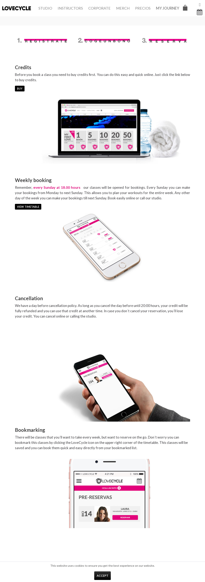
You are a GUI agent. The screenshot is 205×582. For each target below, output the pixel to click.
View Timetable (28, 206)
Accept (102, 575)
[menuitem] (45, 8)
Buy (19, 88)
